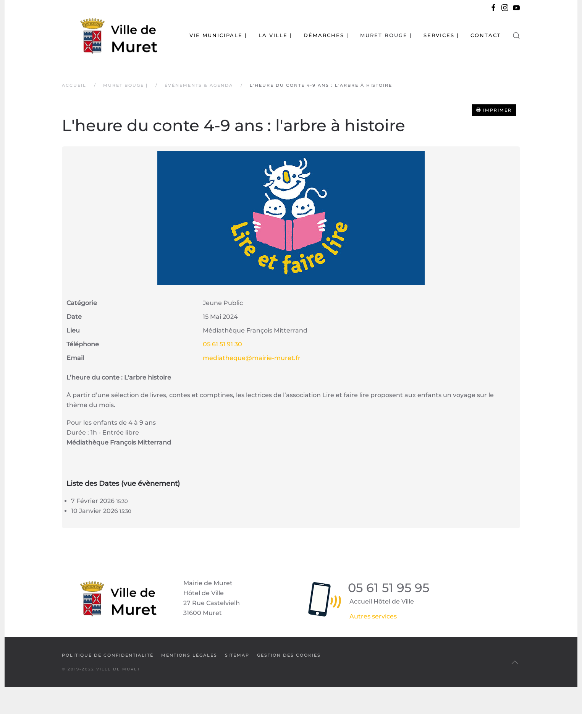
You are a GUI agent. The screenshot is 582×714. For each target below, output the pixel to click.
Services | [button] (441, 35)
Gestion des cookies (289, 655)
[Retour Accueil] (109, 35)
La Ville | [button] (275, 35)
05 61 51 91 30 (222, 344)
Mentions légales (189, 655)
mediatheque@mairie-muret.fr (252, 358)
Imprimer (494, 110)
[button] (516, 35)
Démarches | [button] (326, 35)
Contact (485, 35)
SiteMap (237, 655)
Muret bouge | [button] (386, 35)
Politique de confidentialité (108, 655)
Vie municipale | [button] (218, 35)
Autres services (373, 616)
